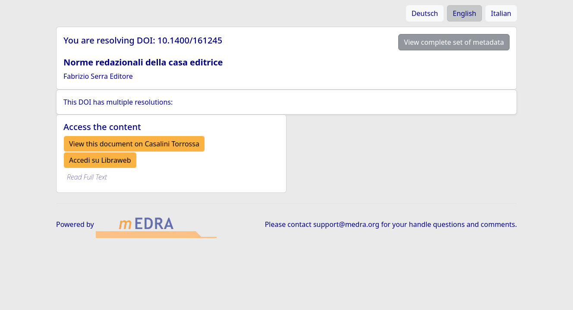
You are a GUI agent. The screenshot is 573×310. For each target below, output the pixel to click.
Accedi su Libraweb (100, 160)
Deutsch (425, 13)
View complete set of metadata (454, 42)
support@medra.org (346, 224)
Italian (501, 13)
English (464, 13)
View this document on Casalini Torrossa (134, 144)
